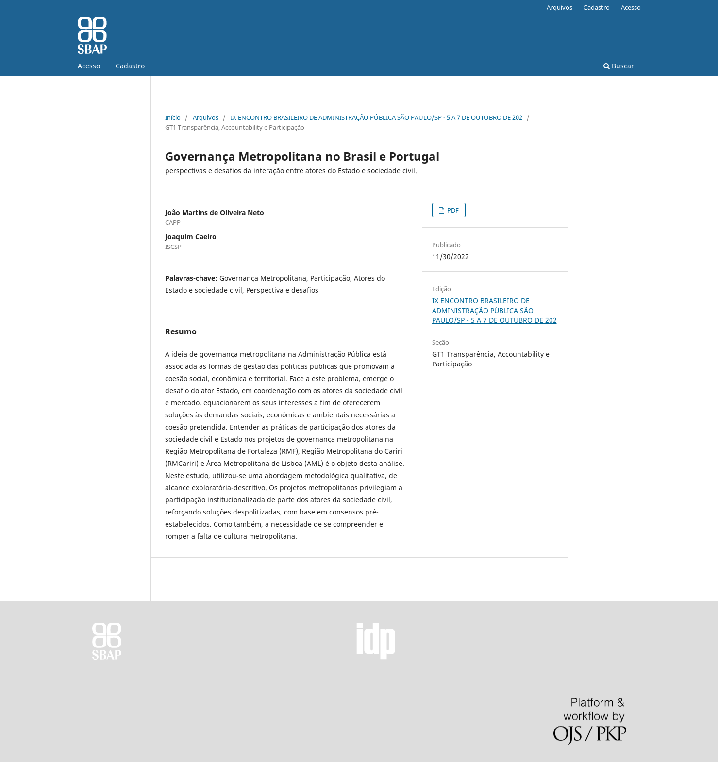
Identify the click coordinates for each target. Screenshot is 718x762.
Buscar (618, 65)
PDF (452, 210)
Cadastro (130, 65)
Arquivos (559, 7)
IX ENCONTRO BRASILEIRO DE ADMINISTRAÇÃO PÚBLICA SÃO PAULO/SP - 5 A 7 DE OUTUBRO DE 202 (376, 117)
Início (173, 117)
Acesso (89, 65)
